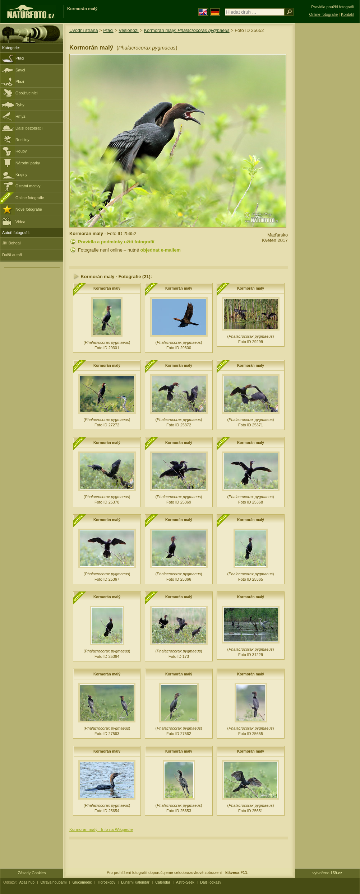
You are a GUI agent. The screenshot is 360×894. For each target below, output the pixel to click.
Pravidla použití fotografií (332, 7)
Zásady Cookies (32, 873)
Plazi (19, 81)
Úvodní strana (83, 30)
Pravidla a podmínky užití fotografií (116, 241)
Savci (20, 70)
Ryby (19, 105)
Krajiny (21, 174)
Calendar (162, 882)
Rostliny (22, 139)
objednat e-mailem (160, 250)
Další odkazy (210, 882)
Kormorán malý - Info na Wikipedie (101, 829)
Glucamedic (82, 882)
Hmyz (20, 116)
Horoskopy (106, 882)
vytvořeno (327, 873)
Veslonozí (129, 30)
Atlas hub (26, 882)
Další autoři (12, 255)
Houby (21, 151)
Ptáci (19, 58)
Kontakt (347, 14)
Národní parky (27, 163)
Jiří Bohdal (11, 243)
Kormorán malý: (186, 30)
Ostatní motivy (28, 186)
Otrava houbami (53, 882)
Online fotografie (29, 198)
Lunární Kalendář (135, 882)
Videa (14, 221)
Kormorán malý (106, 288)
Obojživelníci (26, 93)
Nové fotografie (28, 209)
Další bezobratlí (29, 128)
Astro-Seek (185, 882)
